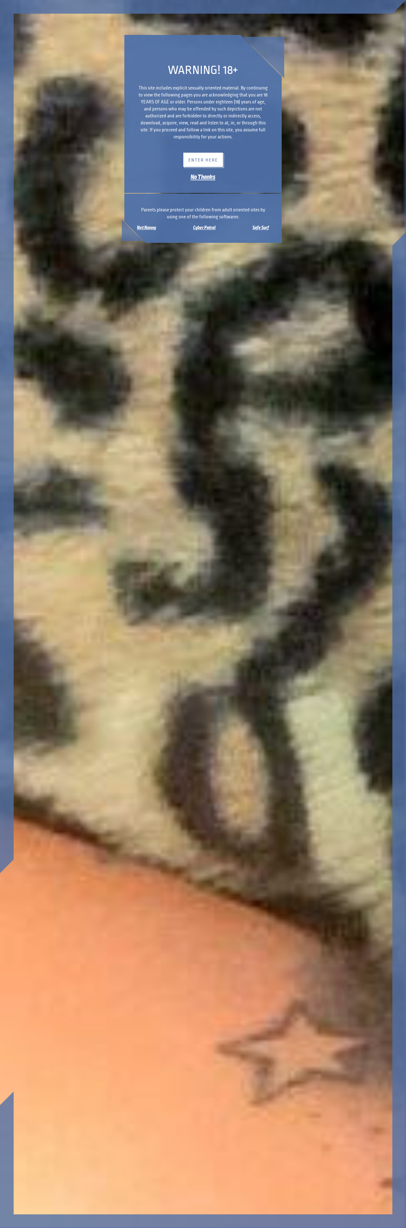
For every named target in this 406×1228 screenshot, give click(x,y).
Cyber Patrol (204, 227)
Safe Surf (260, 227)
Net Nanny (146, 227)
